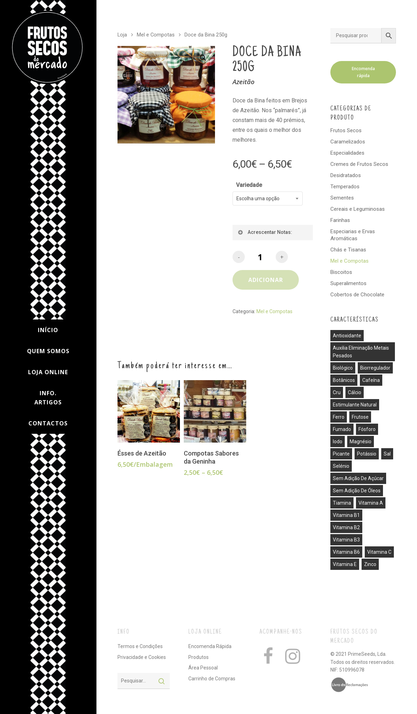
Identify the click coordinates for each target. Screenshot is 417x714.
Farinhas (340, 220)
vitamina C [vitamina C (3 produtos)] (379, 552)
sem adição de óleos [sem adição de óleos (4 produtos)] (357, 490)
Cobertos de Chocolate (357, 294)
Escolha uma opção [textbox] (258, 198)
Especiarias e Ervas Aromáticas (352, 235)
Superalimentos (348, 283)
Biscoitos (341, 272)
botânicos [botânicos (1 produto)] (344, 380)
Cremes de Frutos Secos (359, 164)
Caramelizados (347, 142)
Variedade (249, 185)
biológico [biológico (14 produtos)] (343, 368)
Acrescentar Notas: (264, 232)
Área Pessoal (203, 668)
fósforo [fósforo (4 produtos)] (367, 429)
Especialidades (347, 153)
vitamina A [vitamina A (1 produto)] (370, 503)
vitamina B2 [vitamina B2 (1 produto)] (346, 527)
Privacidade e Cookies (141, 657)
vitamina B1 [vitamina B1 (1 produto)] (346, 515)
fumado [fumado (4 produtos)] (342, 429)
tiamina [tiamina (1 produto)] (342, 503)
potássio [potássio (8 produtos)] (366, 454)
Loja (122, 35)
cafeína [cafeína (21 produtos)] (371, 380)
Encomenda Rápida (209, 646)
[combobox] (268, 198)
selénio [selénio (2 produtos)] (341, 466)
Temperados (344, 186)
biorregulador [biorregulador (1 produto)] (375, 368)
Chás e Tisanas (348, 250)
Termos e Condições (140, 646)
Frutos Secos (346, 130)
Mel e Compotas (156, 35)
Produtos (198, 657)
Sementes (342, 198)
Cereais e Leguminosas (357, 209)
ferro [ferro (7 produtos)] (338, 417)
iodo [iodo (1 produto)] (337, 441)
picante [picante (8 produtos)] (341, 454)
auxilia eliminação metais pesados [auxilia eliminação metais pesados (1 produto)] (361, 351)
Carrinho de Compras (211, 678)
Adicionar (265, 280)
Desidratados (345, 175)
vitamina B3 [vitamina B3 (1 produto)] (346, 540)
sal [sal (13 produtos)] (387, 454)
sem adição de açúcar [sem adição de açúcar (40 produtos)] (358, 478)
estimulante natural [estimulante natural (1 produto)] (355, 404)
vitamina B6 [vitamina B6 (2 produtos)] (346, 552)
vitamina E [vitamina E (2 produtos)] (345, 564)
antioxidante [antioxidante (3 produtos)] (347, 335)
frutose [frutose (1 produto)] (360, 417)
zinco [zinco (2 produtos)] (370, 564)
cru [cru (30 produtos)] (337, 392)
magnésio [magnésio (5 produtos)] (360, 441)
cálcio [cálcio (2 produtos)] (354, 392)
